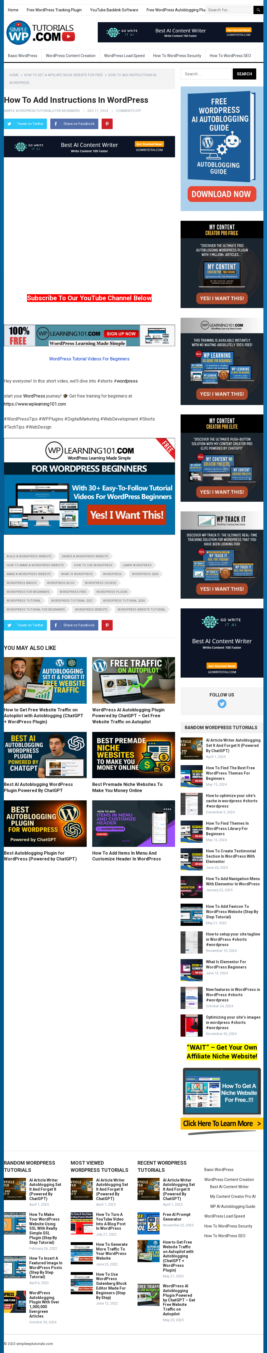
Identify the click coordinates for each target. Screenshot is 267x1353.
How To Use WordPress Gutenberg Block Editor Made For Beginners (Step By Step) (111, 1286)
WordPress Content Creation (71, 55)
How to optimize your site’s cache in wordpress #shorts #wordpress (232, 800)
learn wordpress (137, 565)
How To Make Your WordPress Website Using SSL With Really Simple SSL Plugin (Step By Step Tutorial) (44, 1228)
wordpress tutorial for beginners (36, 609)
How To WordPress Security (177, 55)
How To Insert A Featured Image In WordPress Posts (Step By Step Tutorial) (45, 1267)
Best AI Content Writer (229, 1187)
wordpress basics (22, 583)
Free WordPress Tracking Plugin (54, 10)
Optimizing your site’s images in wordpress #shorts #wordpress (233, 1022)
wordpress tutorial (24, 601)
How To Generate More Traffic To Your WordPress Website (112, 1251)
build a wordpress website (29, 556)
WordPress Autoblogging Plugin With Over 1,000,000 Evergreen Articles (44, 1304)
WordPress (34, 396)
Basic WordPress (22, 55)
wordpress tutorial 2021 (72, 601)
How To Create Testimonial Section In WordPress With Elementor (231, 856)
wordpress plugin (111, 592)
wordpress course (100, 583)
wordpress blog (61, 583)
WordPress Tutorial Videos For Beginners (89, 359)
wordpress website (91, 609)
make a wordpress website (29, 574)
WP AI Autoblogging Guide (232, 1206)
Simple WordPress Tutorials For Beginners (42, 111)
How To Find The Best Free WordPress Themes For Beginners (230, 773)
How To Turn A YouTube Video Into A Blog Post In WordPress (111, 1221)
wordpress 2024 (145, 574)
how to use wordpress (93, 565)
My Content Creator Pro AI (233, 1196)
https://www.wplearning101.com (35, 404)
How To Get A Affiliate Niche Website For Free (63, 75)
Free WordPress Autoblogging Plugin (178, 10)
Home (13, 10)
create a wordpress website (85, 556)
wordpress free (73, 592)
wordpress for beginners (28, 592)
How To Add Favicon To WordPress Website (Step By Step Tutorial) (232, 911)
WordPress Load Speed (124, 55)
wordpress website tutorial (141, 609)
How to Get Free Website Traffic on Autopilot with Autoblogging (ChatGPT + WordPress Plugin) (43, 715)
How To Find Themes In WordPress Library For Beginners (227, 828)
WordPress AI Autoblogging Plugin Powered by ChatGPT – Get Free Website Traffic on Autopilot (128, 715)
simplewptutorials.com (34, 1344)
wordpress (127, 381)
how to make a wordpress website (35, 565)
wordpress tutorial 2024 (124, 601)
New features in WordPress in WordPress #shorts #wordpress (233, 994)
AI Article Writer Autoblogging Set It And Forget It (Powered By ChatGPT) (233, 745)
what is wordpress (77, 574)
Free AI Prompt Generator (177, 1216)
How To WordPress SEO (230, 55)
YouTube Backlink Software (114, 10)
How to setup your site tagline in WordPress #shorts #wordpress (233, 939)
